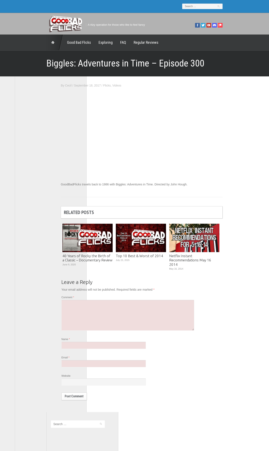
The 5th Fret (27, 188)
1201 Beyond (28, 153)
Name (97, 342)
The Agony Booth (30, 194)
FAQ (91, 42)
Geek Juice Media (31, 171)
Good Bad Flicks (47, 42)
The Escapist (27, 200)
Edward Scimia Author (33, 159)
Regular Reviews (114, 42)
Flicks (138, 85)
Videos (148, 85)
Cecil (100, 85)
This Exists (26, 217)
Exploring (74, 42)
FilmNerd (25, 165)
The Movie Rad (29, 205)
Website (97, 379)
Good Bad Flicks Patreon (35, 176)
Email (97, 360)
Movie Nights (27, 182)
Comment (99, 298)
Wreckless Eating (30, 223)
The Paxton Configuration (36, 211)
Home (23, 43)
